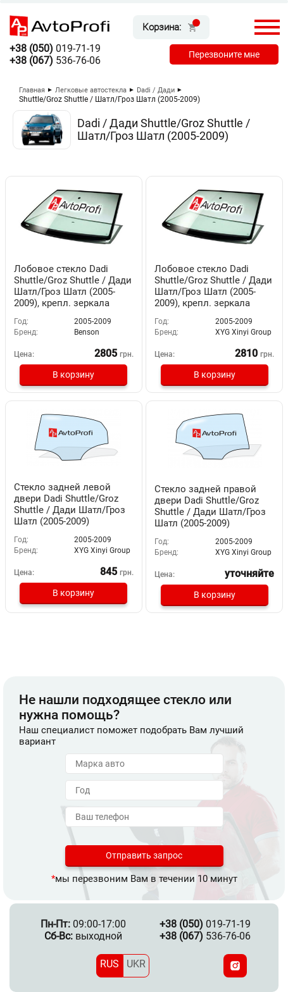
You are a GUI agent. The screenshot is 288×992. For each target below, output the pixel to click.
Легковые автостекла (91, 90)
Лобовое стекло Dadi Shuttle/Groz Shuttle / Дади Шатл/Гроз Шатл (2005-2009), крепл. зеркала (73, 286)
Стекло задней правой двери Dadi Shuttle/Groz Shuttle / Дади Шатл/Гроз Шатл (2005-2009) (210, 506)
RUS (109, 964)
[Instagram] (235, 965)
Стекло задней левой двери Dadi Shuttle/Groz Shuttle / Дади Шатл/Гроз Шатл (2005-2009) (69, 504)
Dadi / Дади (156, 90)
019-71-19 (55, 48)
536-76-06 (55, 60)
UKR (136, 964)
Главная (32, 90)
